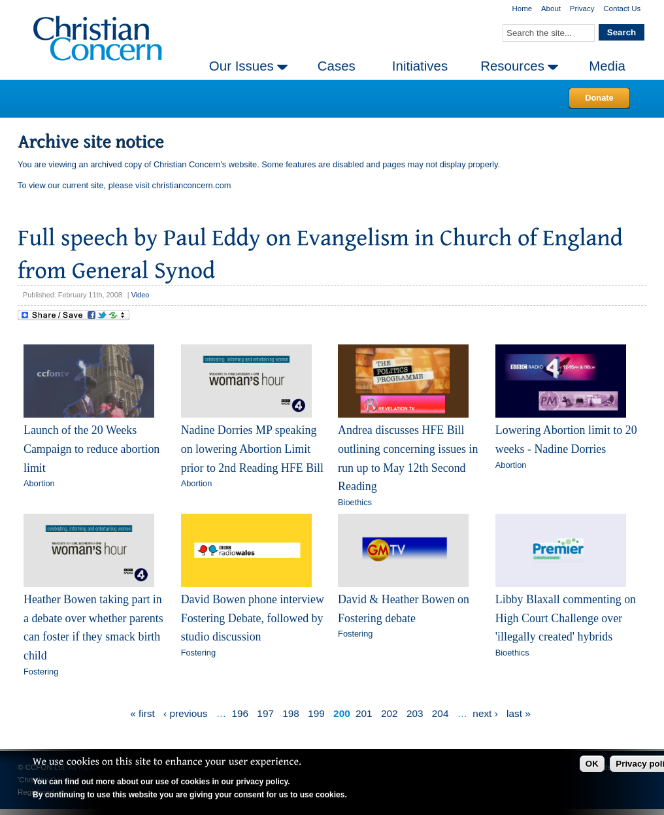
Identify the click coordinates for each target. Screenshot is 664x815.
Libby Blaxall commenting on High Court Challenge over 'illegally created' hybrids (565, 618)
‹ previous (185, 713)
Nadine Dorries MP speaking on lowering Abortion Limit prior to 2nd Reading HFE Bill (252, 449)
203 (415, 713)
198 (290, 713)
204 (440, 713)
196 (239, 713)
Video (140, 295)
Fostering (41, 671)
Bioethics (355, 502)
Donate (599, 98)
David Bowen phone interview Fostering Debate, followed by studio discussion (252, 618)
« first (142, 713)
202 (389, 713)
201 (364, 713)
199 (316, 713)
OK (592, 764)
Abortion (39, 483)
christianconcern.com (191, 185)
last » (518, 713)
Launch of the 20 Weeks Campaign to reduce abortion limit (91, 449)
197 (265, 713)
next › (485, 713)
